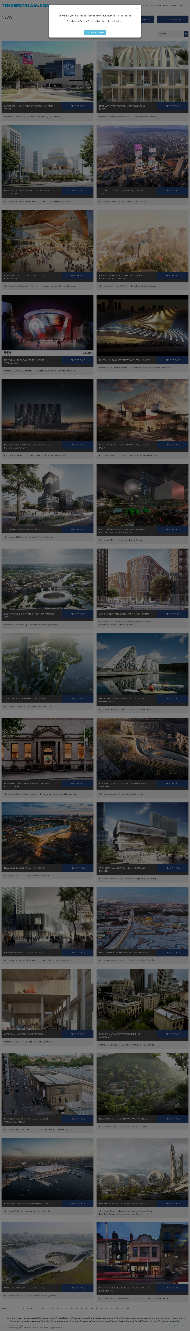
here (120, 21)
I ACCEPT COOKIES (95, 33)
